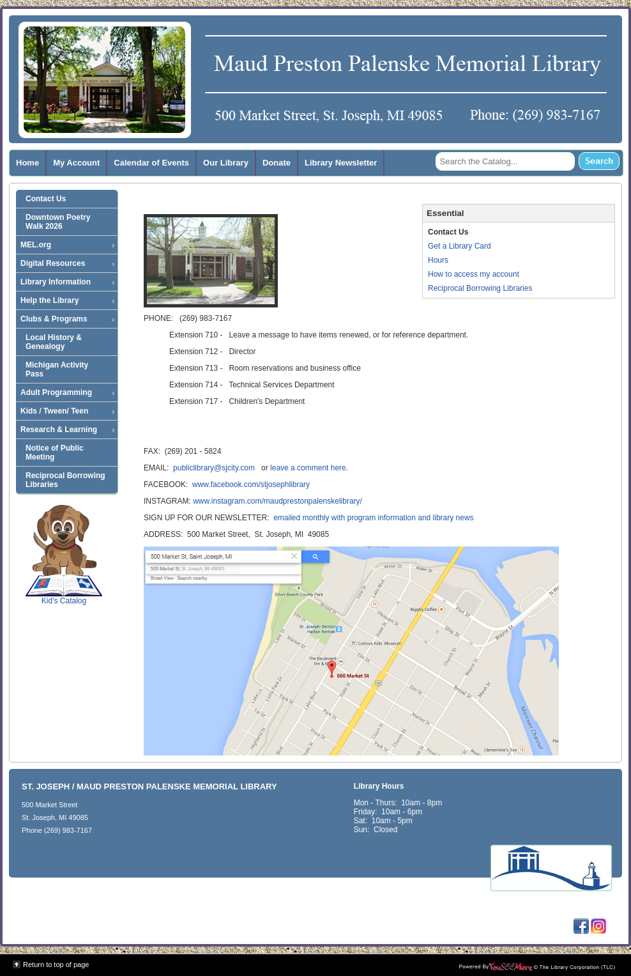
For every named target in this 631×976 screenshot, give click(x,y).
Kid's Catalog (64, 554)
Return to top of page (56, 964)
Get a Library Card (459, 246)
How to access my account (473, 274)
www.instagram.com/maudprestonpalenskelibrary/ (277, 501)
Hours (438, 260)
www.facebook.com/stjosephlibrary (251, 484)
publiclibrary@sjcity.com (214, 467)
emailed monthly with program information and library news (373, 517)
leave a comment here (308, 467)
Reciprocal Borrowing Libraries (480, 288)
